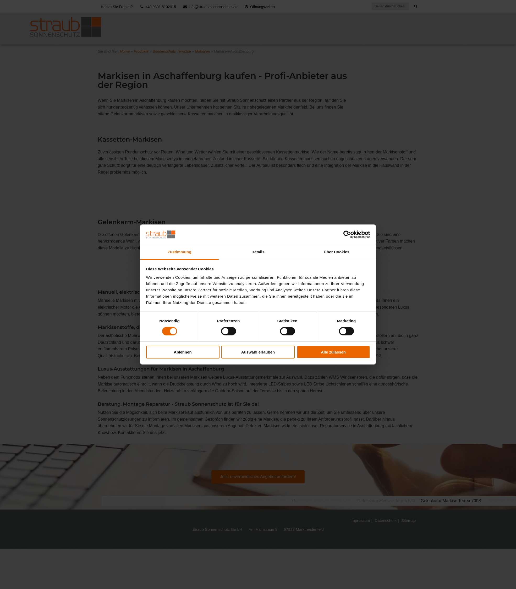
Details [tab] (258, 252)
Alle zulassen (333, 352)
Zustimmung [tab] (179, 252)
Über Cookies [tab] (336, 252)
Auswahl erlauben (258, 352)
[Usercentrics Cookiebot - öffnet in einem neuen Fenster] (347, 234)
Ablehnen (182, 352)
